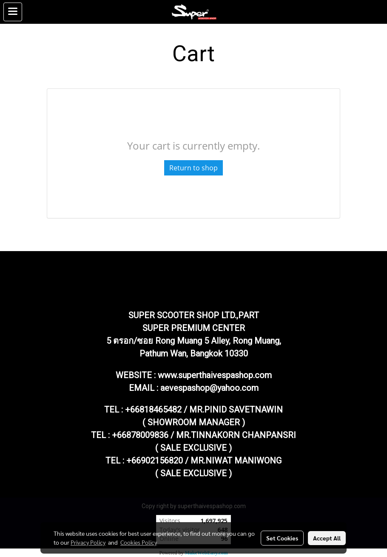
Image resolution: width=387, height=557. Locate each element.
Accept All (327, 538)
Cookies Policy (138, 542)
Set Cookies (282, 538)
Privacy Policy (88, 542)
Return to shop (193, 167)
